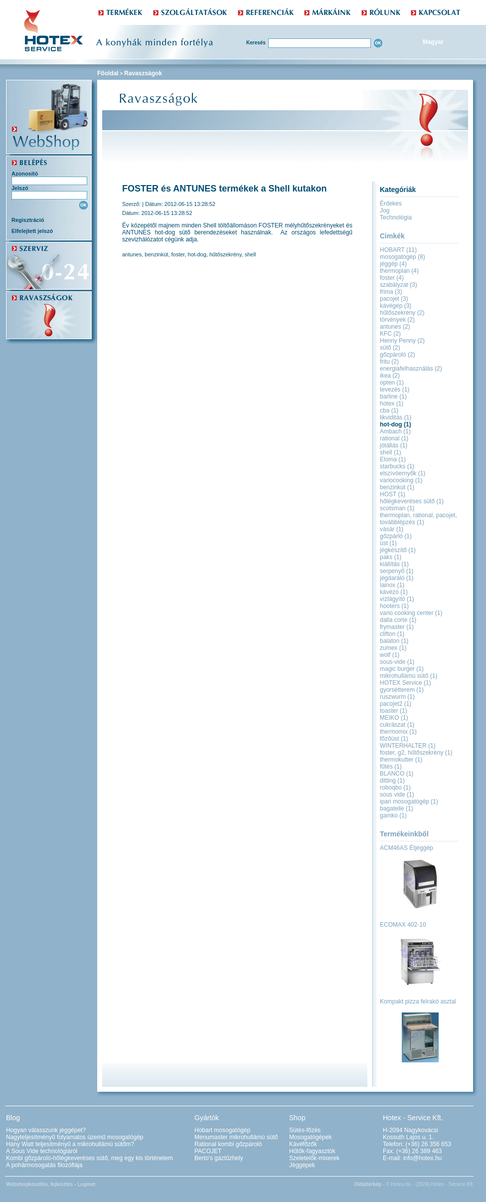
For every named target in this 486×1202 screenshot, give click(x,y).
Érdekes (391, 203)
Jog (384, 210)
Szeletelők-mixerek (314, 1158)
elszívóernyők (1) (402, 473)
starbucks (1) (397, 466)
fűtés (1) (391, 766)
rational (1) (394, 438)
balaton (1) (394, 640)
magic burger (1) (402, 668)
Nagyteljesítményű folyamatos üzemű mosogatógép (74, 1137)
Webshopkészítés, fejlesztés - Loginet (50, 1184)
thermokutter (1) (401, 759)
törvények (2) (397, 319)
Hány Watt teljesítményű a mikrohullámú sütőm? (70, 1144)
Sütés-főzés (305, 1130)
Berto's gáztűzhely (218, 1158)
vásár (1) (391, 529)
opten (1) (392, 382)
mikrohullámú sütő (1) (408, 675)
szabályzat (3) (398, 284)
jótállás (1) (393, 445)
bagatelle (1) (396, 808)
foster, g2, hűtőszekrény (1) (416, 752)
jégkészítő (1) (398, 550)
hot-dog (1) (395, 424)
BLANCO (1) (396, 773)
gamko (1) (393, 815)
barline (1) (393, 396)
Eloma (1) (393, 459)
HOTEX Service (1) (405, 682)
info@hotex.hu (422, 1158)
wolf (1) (389, 654)
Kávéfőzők (303, 1144)
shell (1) (390, 452)
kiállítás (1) (394, 564)
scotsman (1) (397, 508)
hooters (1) (394, 605)
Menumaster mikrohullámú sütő (236, 1137)
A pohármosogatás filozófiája (44, 1165)
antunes (132, 254)
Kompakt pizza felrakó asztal (418, 1001)
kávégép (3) (395, 305)
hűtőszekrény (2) (402, 312)
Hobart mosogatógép (222, 1130)
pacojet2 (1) (395, 703)
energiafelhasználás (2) (411, 368)
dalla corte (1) (398, 619)
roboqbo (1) (395, 787)
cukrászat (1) (397, 724)
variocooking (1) (401, 480)
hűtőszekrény (225, 254)
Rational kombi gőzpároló (228, 1144)
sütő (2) (390, 347)
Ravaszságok (143, 73)
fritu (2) (389, 361)
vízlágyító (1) (397, 599)
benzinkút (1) (397, 487)
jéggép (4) (393, 263)
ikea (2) (390, 375)
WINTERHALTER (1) (408, 745)
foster (178, 254)
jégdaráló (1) (396, 578)
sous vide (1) (397, 794)
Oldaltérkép (367, 1184)
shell (250, 254)
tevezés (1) (394, 389)
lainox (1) (392, 585)
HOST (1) (392, 494)
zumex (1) (393, 647)
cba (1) (389, 410)
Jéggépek (302, 1165)
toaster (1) (393, 710)
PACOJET (207, 1151)
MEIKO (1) (394, 717)
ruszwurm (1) (397, 696)
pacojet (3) (394, 298)
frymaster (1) (397, 626)
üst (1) (388, 543)
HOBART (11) (398, 249)
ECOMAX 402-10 (403, 924)
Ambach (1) (395, 431)
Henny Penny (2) (402, 340)
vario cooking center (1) (411, 612)
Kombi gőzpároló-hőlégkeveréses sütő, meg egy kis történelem (89, 1158)
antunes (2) (395, 326)
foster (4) (392, 277)
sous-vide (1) (397, 661)
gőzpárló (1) (396, 536)
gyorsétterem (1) (402, 689)
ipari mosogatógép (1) (409, 801)
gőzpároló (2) (397, 354)
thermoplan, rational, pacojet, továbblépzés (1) (418, 519)
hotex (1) (391, 403)
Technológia (396, 217)
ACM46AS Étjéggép (406, 847)
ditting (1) (392, 780)
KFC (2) (390, 333)
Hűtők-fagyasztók (312, 1151)
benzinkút (156, 254)
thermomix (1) (398, 731)
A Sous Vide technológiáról (41, 1151)
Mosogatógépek (310, 1137)
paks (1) (390, 557)
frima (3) (391, 291)
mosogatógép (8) (402, 256)
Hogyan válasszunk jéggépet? (46, 1130)
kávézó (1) (394, 592)
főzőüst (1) (394, 738)
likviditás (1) (395, 417)
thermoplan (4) (399, 270)
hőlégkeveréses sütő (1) (412, 501)
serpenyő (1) (396, 571)
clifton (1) (392, 633)
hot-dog (197, 254)
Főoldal (108, 73)
